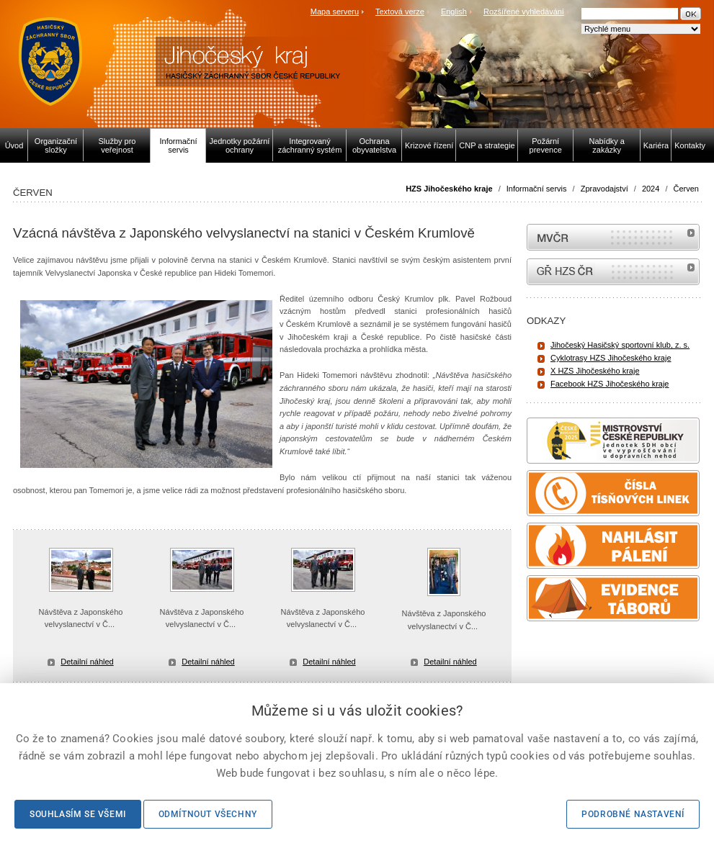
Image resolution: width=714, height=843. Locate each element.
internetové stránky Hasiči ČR (613, 271)
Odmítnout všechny (208, 814)
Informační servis (537, 188)
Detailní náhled (87, 661)
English (454, 11)
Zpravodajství (604, 188)
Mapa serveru (335, 11)
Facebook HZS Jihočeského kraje (609, 383)
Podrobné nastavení (632, 814)
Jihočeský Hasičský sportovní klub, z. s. (620, 345)
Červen (686, 188)
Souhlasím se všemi (78, 814)
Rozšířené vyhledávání (523, 11)
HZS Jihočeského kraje (449, 188)
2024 (650, 188)
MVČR (613, 237)
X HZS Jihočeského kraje (595, 370)
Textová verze (399, 11)
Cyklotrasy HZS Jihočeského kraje (610, 357)
